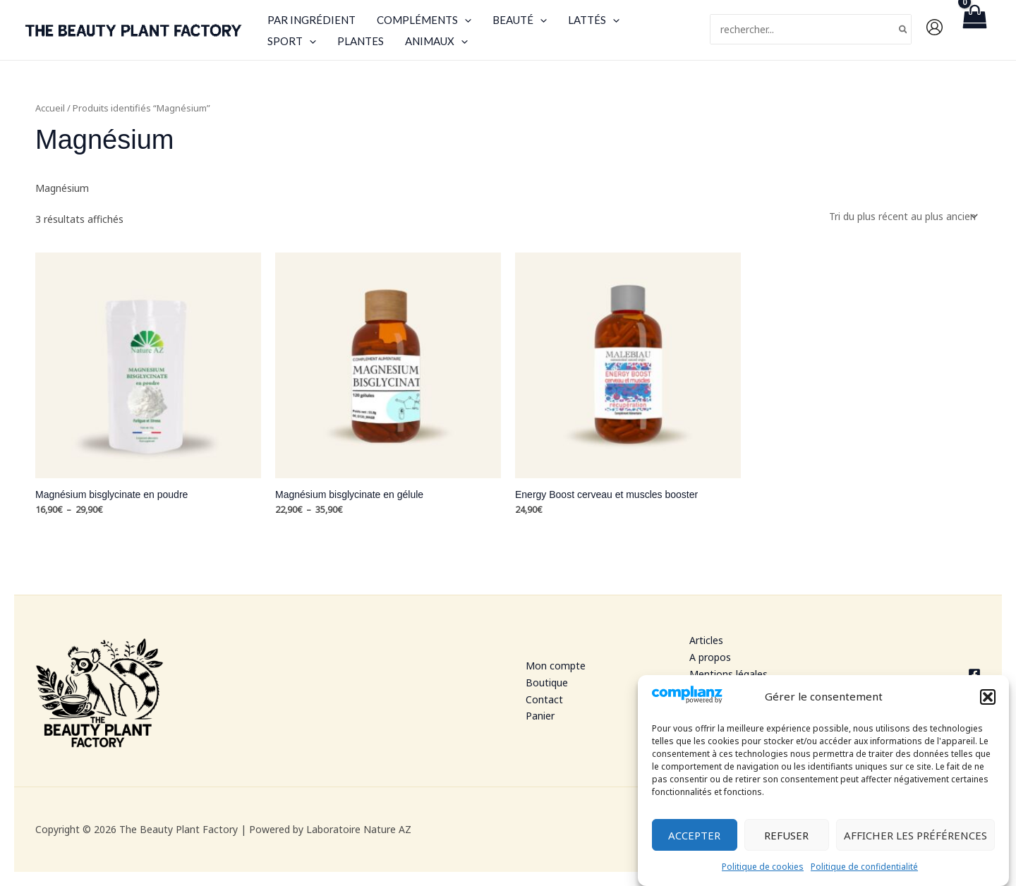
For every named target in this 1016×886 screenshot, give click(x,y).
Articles (706, 640)
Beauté (519, 19)
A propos (710, 657)
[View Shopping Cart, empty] (974, 30)
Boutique (547, 682)
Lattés (593, 19)
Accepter (694, 839)
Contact (544, 699)
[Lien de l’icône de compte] (934, 27)
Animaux (436, 40)
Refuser (786, 839)
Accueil (50, 108)
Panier (540, 715)
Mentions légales (728, 674)
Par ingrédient (311, 19)
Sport (291, 40)
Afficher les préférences (915, 839)
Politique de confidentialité (864, 870)
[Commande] (902, 216)
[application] (464, 19)
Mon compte (556, 665)
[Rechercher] (904, 29)
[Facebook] (916, 674)
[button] (988, 700)
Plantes (360, 41)
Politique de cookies (763, 870)
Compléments (424, 19)
